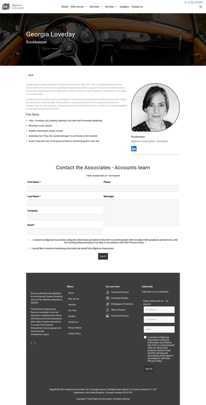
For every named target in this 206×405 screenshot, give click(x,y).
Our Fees (72, 310)
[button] (201, 7)
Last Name (34, 196)
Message (109, 196)
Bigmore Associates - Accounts (149, 141)
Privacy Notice (74, 328)
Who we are (79, 6)
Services (96, 6)
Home (64, 6)
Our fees (111, 6)
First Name (34, 182)
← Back (29, 75)
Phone (107, 182)
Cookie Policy (74, 333)
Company (32, 210)
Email (31, 225)
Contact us (137, 6)
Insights (124, 6)
